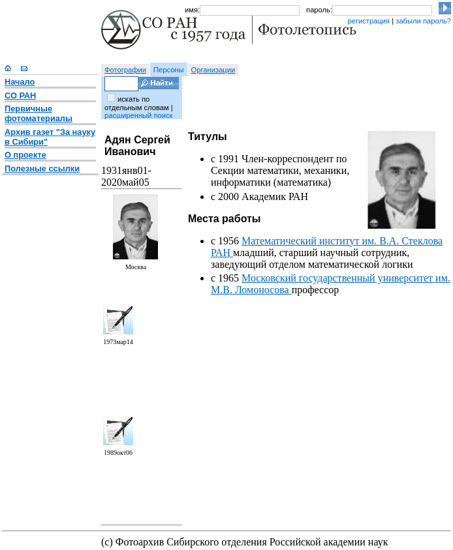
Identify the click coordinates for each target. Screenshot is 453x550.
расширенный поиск (138, 115)
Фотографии (125, 70)
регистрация (368, 21)
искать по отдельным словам (136, 103)
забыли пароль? (423, 21)
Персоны (168, 70)
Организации (213, 70)
